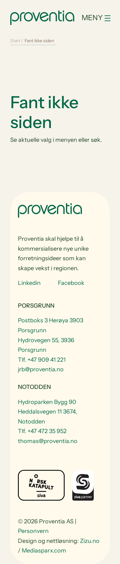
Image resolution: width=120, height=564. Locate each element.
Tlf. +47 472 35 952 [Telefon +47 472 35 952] (42, 431)
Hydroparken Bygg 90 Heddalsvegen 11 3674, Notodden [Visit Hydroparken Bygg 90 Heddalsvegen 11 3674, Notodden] (47, 412)
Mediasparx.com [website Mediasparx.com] (44, 550)
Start (15, 41)
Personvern (33, 531)
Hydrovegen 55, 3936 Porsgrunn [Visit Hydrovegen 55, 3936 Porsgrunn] (46, 345)
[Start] (42, 17)
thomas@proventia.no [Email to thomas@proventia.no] (47, 441)
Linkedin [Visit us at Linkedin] (29, 282)
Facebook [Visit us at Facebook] (71, 282)
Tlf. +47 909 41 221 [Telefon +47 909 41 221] (42, 359)
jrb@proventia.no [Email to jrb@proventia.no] (41, 369)
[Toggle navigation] (96, 17)
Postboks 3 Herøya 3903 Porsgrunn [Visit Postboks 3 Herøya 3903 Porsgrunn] (50, 325)
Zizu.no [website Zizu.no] (90, 540)
